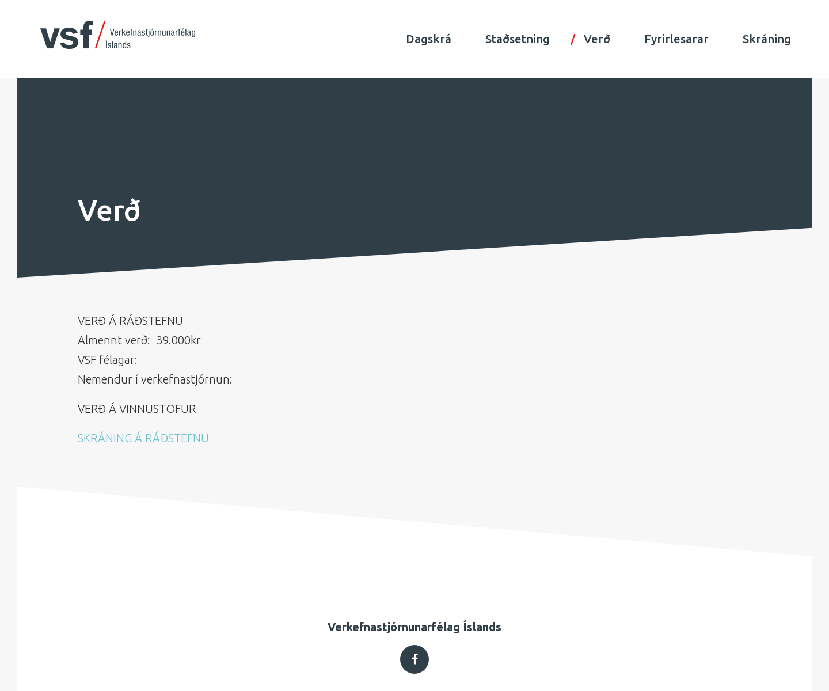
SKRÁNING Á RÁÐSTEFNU (143, 438)
